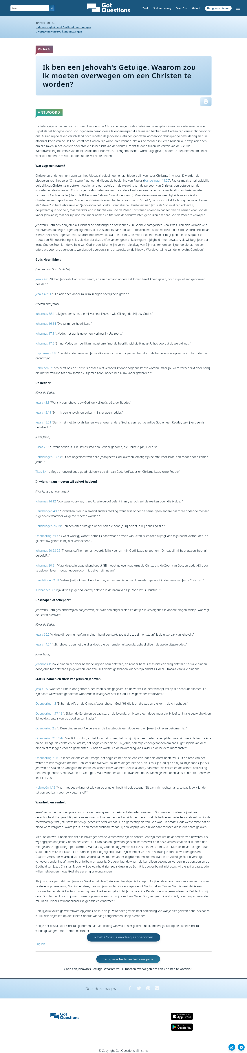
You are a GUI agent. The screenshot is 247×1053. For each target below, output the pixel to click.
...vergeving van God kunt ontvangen (59, 31)
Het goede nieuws (218, 8)
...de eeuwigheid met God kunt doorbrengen (63, 27)
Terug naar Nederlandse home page (128, 959)
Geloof (196, 8)
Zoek (145, 8)
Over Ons (181, 8)
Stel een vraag (162, 8)
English (40, 944)
